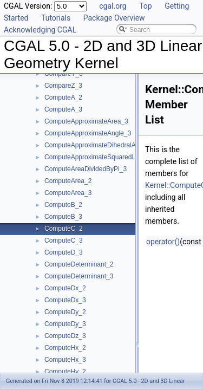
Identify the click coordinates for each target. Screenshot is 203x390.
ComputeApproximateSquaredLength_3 (101, 157)
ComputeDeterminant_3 (78, 276)
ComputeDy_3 (65, 324)
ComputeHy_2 (65, 371)
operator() (163, 241)
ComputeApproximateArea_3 (86, 121)
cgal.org (112, 6)
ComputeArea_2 (67, 181)
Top (145, 6)
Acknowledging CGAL (40, 29)
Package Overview (114, 18)
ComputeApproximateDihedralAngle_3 (99, 145)
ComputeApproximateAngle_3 (87, 133)
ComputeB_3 (63, 216)
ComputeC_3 (63, 240)
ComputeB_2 (63, 205)
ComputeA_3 (63, 109)
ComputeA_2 (63, 97)
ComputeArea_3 (67, 193)
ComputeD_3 (63, 252)
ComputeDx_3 (65, 300)
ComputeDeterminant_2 (78, 264)
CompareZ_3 (63, 85)
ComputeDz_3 (65, 336)
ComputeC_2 (63, 228)
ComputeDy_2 (65, 312)
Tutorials (55, 18)
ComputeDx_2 (65, 288)
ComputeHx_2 (65, 348)
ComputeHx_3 (65, 359)
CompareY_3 (63, 73)
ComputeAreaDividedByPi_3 (85, 169)
